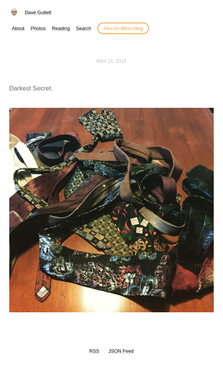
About (18, 28)
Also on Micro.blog (123, 28)
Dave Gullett (38, 12)
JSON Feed (121, 351)
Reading (61, 28)
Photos (38, 28)
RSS (94, 351)
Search (83, 28)
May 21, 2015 (111, 61)
